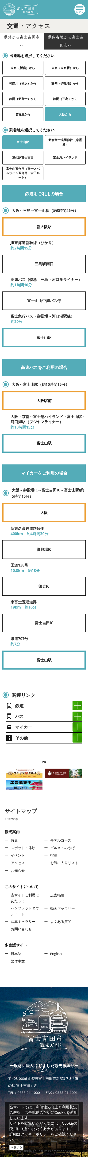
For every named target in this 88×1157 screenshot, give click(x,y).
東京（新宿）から (23, 68)
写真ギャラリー (23, 921)
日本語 (16, 953)
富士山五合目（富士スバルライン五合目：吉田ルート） (23, 173)
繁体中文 (18, 961)
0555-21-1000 (28, 1092)
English (56, 953)
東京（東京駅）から (65, 68)
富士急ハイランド (65, 157)
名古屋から (23, 114)
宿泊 (53, 855)
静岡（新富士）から (23, 99)
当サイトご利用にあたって (25, 898)
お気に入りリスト (64, 862)
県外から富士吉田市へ (22, 41)
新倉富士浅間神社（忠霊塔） (65, 142)
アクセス (18, 862)
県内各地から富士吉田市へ (66, 41)
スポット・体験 (23, 847)
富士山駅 (23, 142)
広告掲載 (57, 895)
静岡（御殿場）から (65, 83)
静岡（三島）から (65, 99)
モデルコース (60, 840)
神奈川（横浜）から (23, 83)
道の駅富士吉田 (23, 157)
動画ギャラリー (62, 908)
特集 (14, 840)
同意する (16, 1147)
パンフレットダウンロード (25, 911)
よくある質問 (60, 921)
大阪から (65, 114)
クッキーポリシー (36, 1134)
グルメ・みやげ (62, 847)
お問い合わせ (21, 929)
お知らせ (18, 870)
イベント (18, 855)
